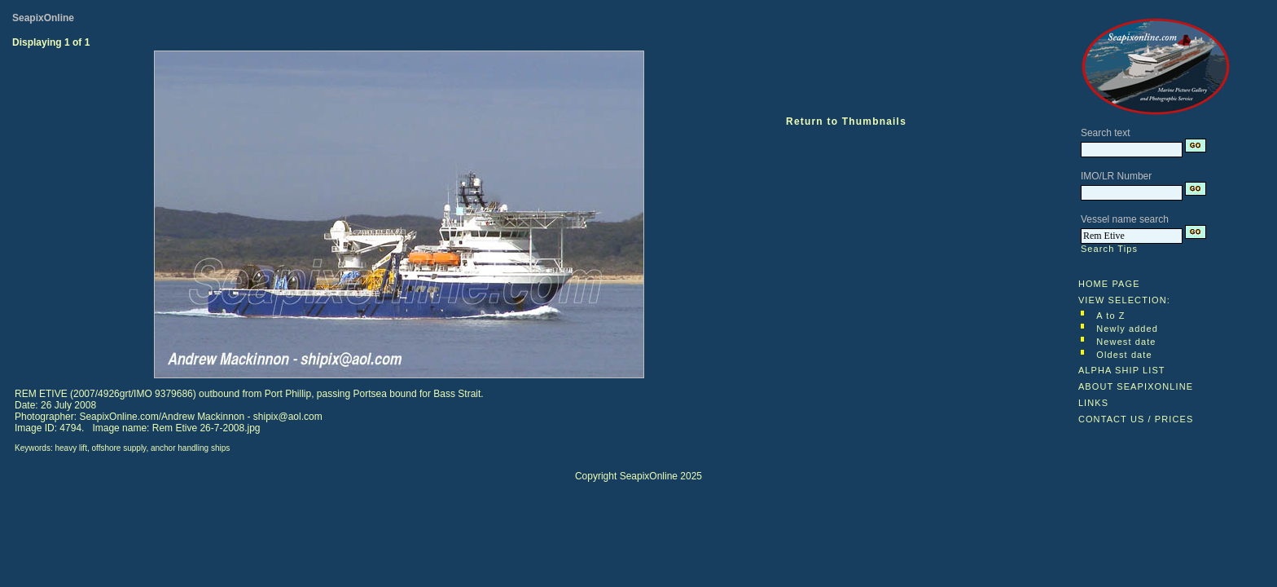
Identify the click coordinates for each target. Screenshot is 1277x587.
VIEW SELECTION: (1124, 300)
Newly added (1127, 328)
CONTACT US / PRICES (1136, 419)
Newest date (1126, 341)
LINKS (1093, 403)
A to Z (1110, 315)
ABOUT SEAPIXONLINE (1135, 386)
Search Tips (1109, 249)
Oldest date (1124, 355)
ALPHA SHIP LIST (1121, 370)
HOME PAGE (1109, 284)
